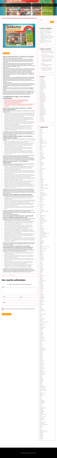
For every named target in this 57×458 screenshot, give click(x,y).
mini (41, 299)
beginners (42, 163)
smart (41, 346)
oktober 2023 (42, 112)
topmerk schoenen (43, 390)
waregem (42, 423)
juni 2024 (42, 103)
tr (40, 391)
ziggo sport (42, 435)
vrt (40, 421)
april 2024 (42, 105)
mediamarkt (42, 294)
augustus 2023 (42, 114)
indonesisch (42, 268)
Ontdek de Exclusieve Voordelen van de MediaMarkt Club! (47, 61)
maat (41, 289)
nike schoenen (42, 310)
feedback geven (43, 215)
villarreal (41, 412)
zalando (41, 433)
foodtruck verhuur (43, 221)
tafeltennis (42, 378)
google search (42, 251)
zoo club (41, 437)
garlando (41, 241)
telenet (41, 381)
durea (41, 202)
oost (41, 322)
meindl (41, 295)
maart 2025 (42, 93)
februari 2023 (42, 121)
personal (41, 326)
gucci (41, 252)
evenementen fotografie (44, 211)
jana (41, 273)
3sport (41, 135)
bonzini (41, 169)
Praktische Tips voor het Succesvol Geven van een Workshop (46, 30)
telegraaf (41, 380)
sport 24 (41, 358)
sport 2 (41, 357)
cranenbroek (42, 190)
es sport (41, 209)
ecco (41, 203)
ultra (41, 399)
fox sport (41, 225)
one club (41, 319)
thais (41, 383)
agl (40, 145)
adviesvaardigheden (43, 142)
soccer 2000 (42, 350)
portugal (41, 332)
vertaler (41, 410)
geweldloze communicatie (44, 246)
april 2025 (42, 92)
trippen (41, 395)
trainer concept (43, 393)
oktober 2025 (42, 85)
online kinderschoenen (44, 321)
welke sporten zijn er (44, 424)
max (41, 293)
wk (40, 428)
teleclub (41, 379)
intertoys (41, 269)
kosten (41, 283)
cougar (41, 189)
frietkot (41, 230)
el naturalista (42, 204)
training (41, 394)
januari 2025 (42, 95)
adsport (41, 141)
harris (41, 255)
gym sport (42, 254)
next (41, 306)
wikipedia (42, 426)
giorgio (41, 247)
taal (41, 375)
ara (40, 151)
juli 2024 (41, 102)
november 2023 (43, 111)
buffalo (41, 178)
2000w (41, 129)
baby (41, 161)
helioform (42, 258)
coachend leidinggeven (44, 184)
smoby (41, 347)
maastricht (42, 288)
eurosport (42, 210)
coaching (41, 187)
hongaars (41, 264)
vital (41, 415)
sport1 (41, 369)
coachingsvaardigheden (44, 188)
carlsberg (42, 181)
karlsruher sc (42, 275)
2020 (41, 131)
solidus (41, 352)
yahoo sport (42, 432)
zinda (41, 436)
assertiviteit (42, 157)
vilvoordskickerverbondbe (46, 50)
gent (41, 244)
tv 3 (41, 396)
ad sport (41, 138)
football (41, 222)
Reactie (3, 287)
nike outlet (42, 309)
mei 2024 (42, 104)
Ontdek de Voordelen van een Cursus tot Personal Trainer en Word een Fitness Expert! (46, 38)
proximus (42, 336)
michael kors (42, 297)
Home (10, 9)
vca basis (41, 406)
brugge (41, 173)
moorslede (42, 300)
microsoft (42, 298)
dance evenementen (43, 194)
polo (41, 330)
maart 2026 (42, 80)
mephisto (42, 296)
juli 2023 (41, 115)
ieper (41, 267)
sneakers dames (43, 348)
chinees (41, 182)
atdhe (41, 159)
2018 (41, 130)
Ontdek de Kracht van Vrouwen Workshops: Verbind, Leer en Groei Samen (46, 41)
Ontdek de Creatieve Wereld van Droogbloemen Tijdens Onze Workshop (47, 36)
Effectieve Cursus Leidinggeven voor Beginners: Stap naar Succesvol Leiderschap (46, 33)
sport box (42, 360)
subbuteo (15, 9)
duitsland (42, 201)
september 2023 (43, 113)
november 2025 (43, 84)
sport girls (42, 363)
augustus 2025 (42, 88)
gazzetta (41, 243)
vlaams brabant (43, 416)
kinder (41, 279)
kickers (41, 278)
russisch (41, 339)
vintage (41, 413)
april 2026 (42, 79)
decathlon (42, 195)
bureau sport (42, 179)
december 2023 (43, 110)
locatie (41, 287)
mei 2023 (41, 117)
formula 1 (42, 223)
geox (41, 245)
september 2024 (43, 100)
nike (41, 307)
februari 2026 (42, 81)
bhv (41, 166)
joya (41, 274)
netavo (41, 305)
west (41, 425)
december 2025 (43, 83)
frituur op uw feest (43, 236)
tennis (41, 382)
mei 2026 (41, 78)
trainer (41, 392)
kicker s (41, 277)
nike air (41, 308)
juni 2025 (41, 90)
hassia (41, 256)
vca (40, 405)
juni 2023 (41, 116)
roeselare (42, 338)
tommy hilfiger (42, 389)
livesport (41, 286)
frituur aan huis (43, 235)
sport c (41, 361)
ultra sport (42, 400)
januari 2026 (42, 82)
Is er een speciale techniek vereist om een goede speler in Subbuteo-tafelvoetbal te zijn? (20, 104)
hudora (41, 266)
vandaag (41, 403)
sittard (41, 342)
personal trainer (43, 327)
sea (40, 341)
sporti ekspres (42, 371)
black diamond (42, 168)
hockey (41, 262)
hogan (41, 263)
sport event (42, 362)
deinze (41, 198)
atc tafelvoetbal (43, 158)
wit (40, 427)
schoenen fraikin (43, 340)
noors (41, 316)
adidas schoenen (43, 140)
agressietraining (43, 146)
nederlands (42, 304)
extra (41, 212)
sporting (41, 372)
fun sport (42, 240)
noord (41, 315)
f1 (40, 213)
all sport (41, 148)
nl (40, 311)
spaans (41, 353)
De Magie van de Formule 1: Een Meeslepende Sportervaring (47, 69)
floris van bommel (43, 220)
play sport (42, 329)
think (41, 384)
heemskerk (42, 257)
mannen (41, 290)
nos (41, 317)
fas (40, 214)
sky (40, 343)
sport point (42, 364)
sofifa (41, 351)
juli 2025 (41, 89)
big (40, 167)
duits (41, 200)
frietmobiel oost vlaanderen (45, 233)
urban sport (42, 402)
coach (41, 183)
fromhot (41, 237)
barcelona (42, 162)
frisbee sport (42, 234)
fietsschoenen (42, 219)
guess (41, 253)
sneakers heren (43, 349)
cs (40, 191)
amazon (41, 149)
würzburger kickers (43, 431)
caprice (41, 180)
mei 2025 (41, 91)
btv (40, 177)
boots (41, 170)
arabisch (41, 152)
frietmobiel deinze (43, 232)
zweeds (41, 438)
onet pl (41, 320)
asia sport (42, 156)
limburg (41, 285)
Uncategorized (42, 401)
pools (41, 331)
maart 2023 (42, 120)
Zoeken (40, 19)
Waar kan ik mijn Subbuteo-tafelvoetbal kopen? (13, 103)
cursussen (42, 192)
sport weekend (42, 368)
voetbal (41, 417)
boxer (41, 171)
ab (40, 136)
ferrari (41, 216)
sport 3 (41, 359)
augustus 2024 (42, 101)
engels (41, 205)
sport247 (41, 370)
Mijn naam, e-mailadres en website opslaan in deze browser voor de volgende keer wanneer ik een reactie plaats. (18, 310)
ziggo (41, 434)
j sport (41, 272)
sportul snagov (42, 373)
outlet (41, 325)
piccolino (41, 328)
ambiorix (41, 150)
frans (41, 226)
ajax (41, 147)
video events (42, 411)
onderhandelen (43, 318)
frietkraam (42, 231)
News (43, 63)
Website (4, 302)
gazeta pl (41, 242)
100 (41, 128)
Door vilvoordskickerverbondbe (11, 275)
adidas (41, 139)
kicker (41, 276)
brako (41, 172)
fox (40, 224)
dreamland (42, 199)
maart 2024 (42, 106)
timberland (42, 385)
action (41, 137)
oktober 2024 (42, 99)
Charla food (44, 54)
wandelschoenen (43, 422)
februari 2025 (42, 94)
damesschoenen (43, 193)
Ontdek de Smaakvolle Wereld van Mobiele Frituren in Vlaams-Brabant (48, 52)
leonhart (41, 284)
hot (40, 265)
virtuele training (43, 414)
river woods (42, 337)
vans (41, 404)
